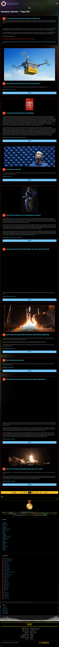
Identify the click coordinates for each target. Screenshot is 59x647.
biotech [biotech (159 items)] (27, 512)
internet (28, 42)
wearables (20, 237)
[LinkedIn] (44, 643)
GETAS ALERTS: (32, 629)
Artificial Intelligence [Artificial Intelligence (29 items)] (15, 512)
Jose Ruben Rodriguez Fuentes (9, 571)
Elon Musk (4, 527)
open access (31, 42)
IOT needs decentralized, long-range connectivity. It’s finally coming (23, 19)
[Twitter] (42, 643)
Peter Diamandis (5, 524)
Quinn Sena (6, 562)
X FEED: (23, 631)
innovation (25, 42)
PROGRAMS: (31, 636)
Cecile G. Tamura (7, 577)
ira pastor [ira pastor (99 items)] (32, 513)
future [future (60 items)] (4, 513)
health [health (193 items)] (10, 514)
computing (11, 42)
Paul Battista (6, 566)
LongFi (55, 42)
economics (19, 42)
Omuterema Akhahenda (8, 574)
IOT (53, 42)
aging (3, 532)
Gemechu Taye (6, 567)
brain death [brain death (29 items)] (41, 512)
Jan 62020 (4, 360)
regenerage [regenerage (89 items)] (15, 515)
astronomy (4, 537)
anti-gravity (4, 534)
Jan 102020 (4, 83)
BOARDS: (31, 633)
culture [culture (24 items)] (48, 512)
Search (57, 499)
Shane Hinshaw (7, 582)
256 (32, 492)
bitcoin (3, 547)
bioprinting (4, 545)
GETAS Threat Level (29, 624)
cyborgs (11, 137)
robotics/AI (19, 137)
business (4, 549)
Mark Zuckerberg (5, 531)
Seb (4, 591)
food (13, 89)
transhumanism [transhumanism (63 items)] (40, 515)
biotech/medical (5, 546)
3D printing (4, 522)
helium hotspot (45, 42)
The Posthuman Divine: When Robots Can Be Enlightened (20, 113)
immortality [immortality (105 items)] (23, 513)
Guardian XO (11, 219)
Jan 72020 (4, 249)
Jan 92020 (4, 113)
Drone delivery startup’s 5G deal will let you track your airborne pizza (23, 84)
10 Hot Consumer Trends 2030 (13, 170)
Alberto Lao (6, 367)
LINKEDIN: (23, 629)
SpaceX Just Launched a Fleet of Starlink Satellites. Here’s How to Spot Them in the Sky (27, 249)
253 (24, 492)
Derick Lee (6, 580)
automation (4, 539)
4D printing (4, 523)
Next (45, 492)
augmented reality (5, 538)
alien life (3, 533)
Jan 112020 (4, 19)
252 (22, 492)
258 (37, 492)
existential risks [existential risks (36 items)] (53, 512)
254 (27, 492)
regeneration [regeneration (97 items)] (19, 515)
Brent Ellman (7, 176)
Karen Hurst (6, 570)
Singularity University (6, 528)
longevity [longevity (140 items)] (46, 513)
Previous (14, 492)
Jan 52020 (4, 469)
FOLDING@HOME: (23, 636)
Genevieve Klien (7, 89)
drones (11, 89)
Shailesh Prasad (7, 565)
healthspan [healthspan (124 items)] (14, 513)
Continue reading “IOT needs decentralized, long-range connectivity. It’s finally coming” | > (19, 39)
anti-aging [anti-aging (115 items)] (11, 512)
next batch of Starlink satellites (47, 472)
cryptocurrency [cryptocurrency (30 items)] (46, 512)
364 (41, 492)
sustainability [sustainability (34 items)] (31, 515)
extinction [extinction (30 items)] (56, 512)
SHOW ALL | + (4, 599)
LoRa (3, 43)
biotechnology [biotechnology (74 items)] (32, 512)
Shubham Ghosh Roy (8, 560)
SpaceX (14, 472)
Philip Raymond (7, 42)
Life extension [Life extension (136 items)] (37, 513)
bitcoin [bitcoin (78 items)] (36, 512)
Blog (29, 8)
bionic (3, 544)
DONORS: (26, 633)
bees (3, 540)
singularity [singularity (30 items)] (26, 515)
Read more (29, 93)
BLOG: (31, 631)
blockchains (4, 548)
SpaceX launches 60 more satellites (15, 360)
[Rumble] (48, 643)
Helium (42, 42)
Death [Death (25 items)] (50, 512)
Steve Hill (5, 588)
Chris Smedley (6, 598)
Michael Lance (6, 592)
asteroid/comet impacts (6, 536)
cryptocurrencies (15, 42)
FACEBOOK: (22, 628)
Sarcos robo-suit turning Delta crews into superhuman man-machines (23, 215)
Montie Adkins (6, 595)
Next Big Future (5, 610)
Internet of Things (50, 42)
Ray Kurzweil (16, 137)
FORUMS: (27, 639)
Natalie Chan (6, 587)
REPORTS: (31, 634)
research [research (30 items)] (23, 515)
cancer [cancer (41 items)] (44, 512)
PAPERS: (31, 637)
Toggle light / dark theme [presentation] (57, 3)
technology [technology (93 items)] (35, 515)
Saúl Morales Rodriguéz (8, 559)
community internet (38, 42)
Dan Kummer (6, 573)
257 (35, 492)
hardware (22, 42)
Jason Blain (6, 593)
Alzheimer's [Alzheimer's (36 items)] (7, 512)
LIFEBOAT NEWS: (32, 628)
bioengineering (5, 542)
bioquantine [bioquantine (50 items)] (19, 512)
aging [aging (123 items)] (3, 512)
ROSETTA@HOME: (23, 637)
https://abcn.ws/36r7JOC (8, 364)
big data (3, 541)
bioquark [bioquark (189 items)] (24, 512)
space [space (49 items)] (29, 515)
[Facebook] (40, 643)
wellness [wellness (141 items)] (45, 515)
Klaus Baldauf (6, 576)
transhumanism (24, 137)
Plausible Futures (5, 612)
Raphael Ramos (7, 584)
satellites (14, 296)
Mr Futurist (4, 609)
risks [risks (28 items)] (24, 515)
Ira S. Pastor (6, 596)
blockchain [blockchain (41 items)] (38, 512)
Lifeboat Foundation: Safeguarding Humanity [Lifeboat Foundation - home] (27, 3)
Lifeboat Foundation (7, 642)
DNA (3, 525)
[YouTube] (46, 643)
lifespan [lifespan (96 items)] (42, 513)
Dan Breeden (6, 563)
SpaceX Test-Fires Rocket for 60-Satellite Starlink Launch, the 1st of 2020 (24, 469)
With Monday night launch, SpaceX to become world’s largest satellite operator (25, 379)
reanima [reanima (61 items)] (55, 513)
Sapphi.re (17, 642)
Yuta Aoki (5, 578)
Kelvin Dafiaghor (7, 569)
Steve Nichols (7, 137)
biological (4, 543)
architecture (4, 535)
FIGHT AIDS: (24, 634)
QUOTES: (31, 639)
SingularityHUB (5, 613)
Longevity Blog (5, 608)
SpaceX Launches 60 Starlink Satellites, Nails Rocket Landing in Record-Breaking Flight (27, 335)
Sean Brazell (6, 585)
